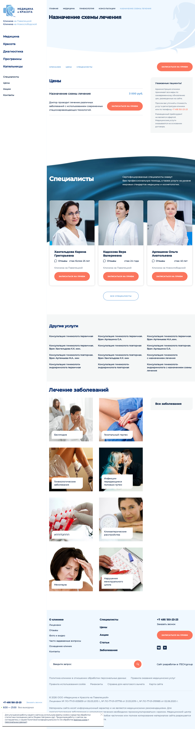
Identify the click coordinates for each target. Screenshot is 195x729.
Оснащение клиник (60, 646)
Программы (12, 59)
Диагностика (13, 51)
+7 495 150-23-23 (12, 702)
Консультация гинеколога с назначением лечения (162, 357)
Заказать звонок (34, 702)
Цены (6, 83)
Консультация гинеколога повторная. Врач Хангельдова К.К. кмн (120, 357)
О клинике (56, 619)
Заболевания (108, 650)
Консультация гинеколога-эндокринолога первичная (65, 366)
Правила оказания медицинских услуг (153, 678)
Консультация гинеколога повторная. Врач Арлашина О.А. (169, 347)
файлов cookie (80, 719)
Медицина (11, 36)
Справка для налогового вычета (125, 684)
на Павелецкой (23, 21)
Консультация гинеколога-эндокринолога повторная (113, 366)
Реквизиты (96, 684)
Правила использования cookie (67, 684)
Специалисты (11, 77)
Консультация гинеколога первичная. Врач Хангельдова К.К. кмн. (71, 347)
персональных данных (15, 722)
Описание (55, 67)
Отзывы (53, 630)
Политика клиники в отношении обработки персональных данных (87, 678)
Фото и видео (57, 635)
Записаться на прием (175, 67)
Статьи (104, 642)
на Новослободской (25, 24)
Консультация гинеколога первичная (71, 336)
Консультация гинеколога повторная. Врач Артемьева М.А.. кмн (71, 357)
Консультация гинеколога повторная (119, 345)
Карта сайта (156, 684)
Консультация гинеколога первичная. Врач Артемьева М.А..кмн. (169, 338)
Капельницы (13, 66)
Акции (7, 89)
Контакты (8, 95)
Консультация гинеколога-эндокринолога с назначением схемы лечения (169, 367)
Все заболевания (168, 403)
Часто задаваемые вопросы (65, 641)
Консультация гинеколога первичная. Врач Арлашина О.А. (120, 338)
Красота (9, 44)
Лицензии (55, 625)
